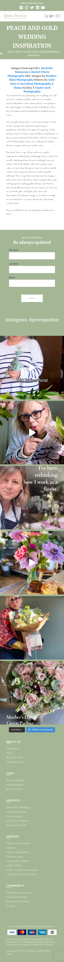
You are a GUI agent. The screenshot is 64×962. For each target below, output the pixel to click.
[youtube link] (43, 7)
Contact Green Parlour (18, 843)
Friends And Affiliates (17, 901)
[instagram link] (27, 7)
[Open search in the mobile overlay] (46, 16)
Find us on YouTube (16, 897)
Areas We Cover (14, 857)
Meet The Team (14, 757)
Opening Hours (14, 762)
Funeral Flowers (15, 785)
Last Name (13, 264)
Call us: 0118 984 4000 (31, 3)
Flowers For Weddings (18, 807)
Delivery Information (17, 852)
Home (11, 51)
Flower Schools (14, 789)
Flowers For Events (16, 825)
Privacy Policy (13, 865)
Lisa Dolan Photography (35, 83)
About (9, 753)
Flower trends (23, 51)
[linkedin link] (37, 7)
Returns (10, 848)
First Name (13, 250)
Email (12, 278)
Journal (10, 906)
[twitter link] (32, 7)
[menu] (58, 16)
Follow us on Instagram (18, 893)
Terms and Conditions (18, 861)
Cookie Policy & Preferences (21, 874)
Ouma (17, 87)
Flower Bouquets (15, 780)
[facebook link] (21, 7)
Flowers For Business (17, 821)
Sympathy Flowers (16, 812)
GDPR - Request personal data (22, 870)
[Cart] (51, 16)
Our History (12, 749)
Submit (32, 298)
